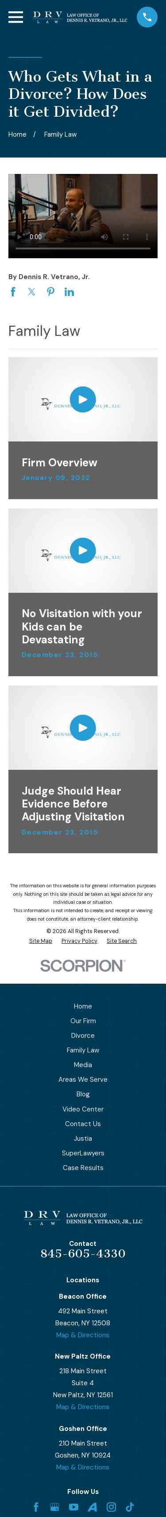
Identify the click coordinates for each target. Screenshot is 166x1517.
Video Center (83, 1109)
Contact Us (83, 1123)
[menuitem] (40, 941)
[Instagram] (111, 1507)
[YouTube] (73, 1507)
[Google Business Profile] (54, 1507)
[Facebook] (36, 1507)
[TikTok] (130, 1507)
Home (83, 1006)
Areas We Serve (83, 1079)
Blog (83, 1094)
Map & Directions (82, 1335)
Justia (83, 1138)
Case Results (83, 1167)
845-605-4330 (83, 1254)
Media (83, 1064)
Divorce (83, 1035)
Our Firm (83, 1021)
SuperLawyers (83, 1153)
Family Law (83, 1050)
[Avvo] (92, 1507)
